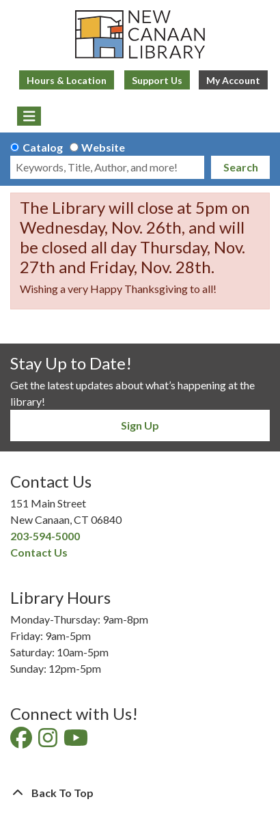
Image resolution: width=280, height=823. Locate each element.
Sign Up (140, 425)
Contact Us (39, 552)
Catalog (43, 147)
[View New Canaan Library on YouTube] (77, 741)
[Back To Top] (140, 793)
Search (240, 167)
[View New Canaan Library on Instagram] (48, 741)
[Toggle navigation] (29, 116)
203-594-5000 (45, 535)
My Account (233, 80)
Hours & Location (67, 80)
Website (103, 147)
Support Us (157, 80)
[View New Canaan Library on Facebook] (22, 741)
